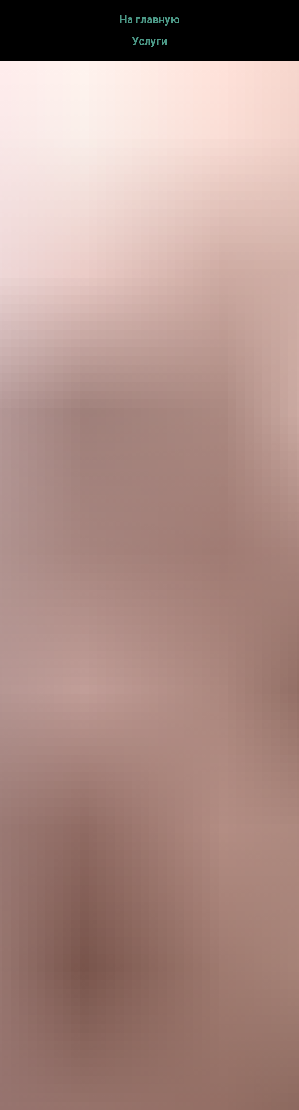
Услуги (149, 41)
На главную (149, 19)
